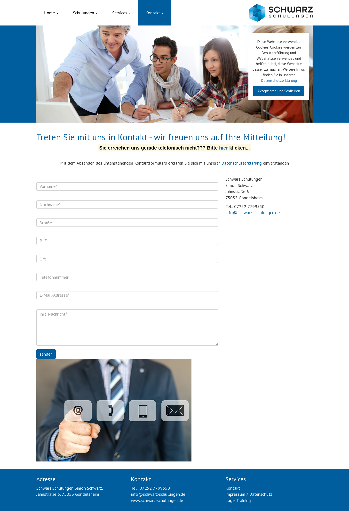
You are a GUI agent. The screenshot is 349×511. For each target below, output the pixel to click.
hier (223, 148)
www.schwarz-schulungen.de (157, 500)
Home (51, 13)
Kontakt (154, 13)
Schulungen (85, 13)
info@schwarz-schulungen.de (252, 212)
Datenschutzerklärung (279, 80)
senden (46, 354)
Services (121, 13)
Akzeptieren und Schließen (278, 90)
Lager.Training (238, 500)
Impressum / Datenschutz (248, 494)
